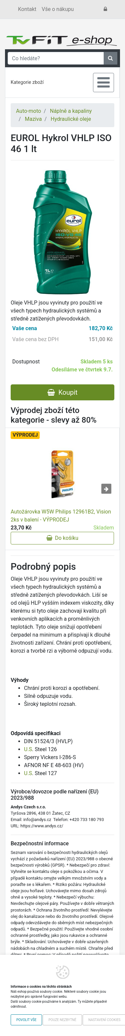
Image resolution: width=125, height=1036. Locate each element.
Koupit (62, 392)
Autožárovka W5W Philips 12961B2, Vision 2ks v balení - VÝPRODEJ (61, 516)
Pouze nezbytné (62, 1020)
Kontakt (27, 9)
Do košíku (62, 538)
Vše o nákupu (58, 9)
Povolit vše (26, 1020)
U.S (28, 749)
